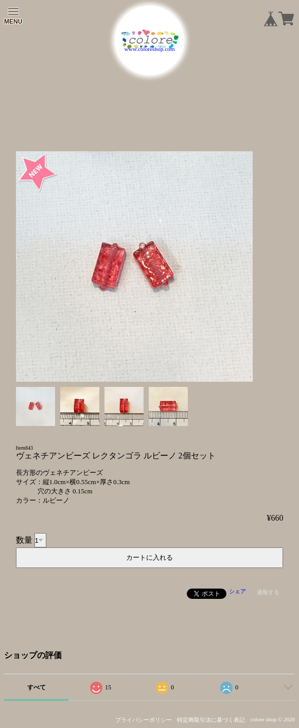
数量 (24, 540)
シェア (237, 591)
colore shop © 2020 (272, 719)
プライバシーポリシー (143, 720)
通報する (268, 592)
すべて (36, 687)
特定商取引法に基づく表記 (211, 720)
